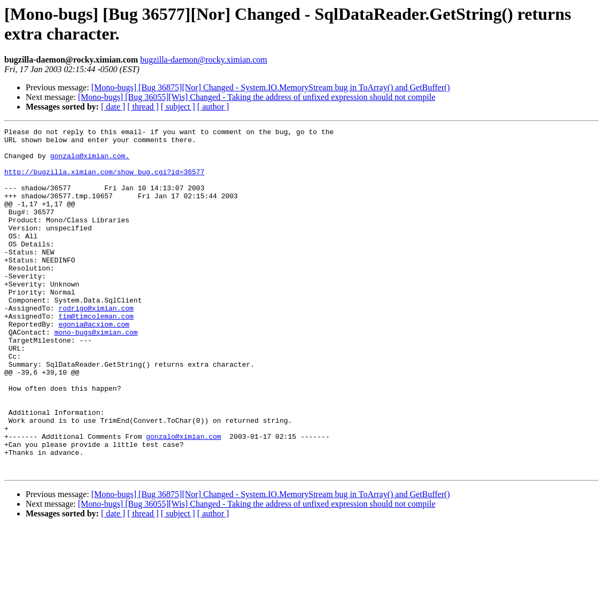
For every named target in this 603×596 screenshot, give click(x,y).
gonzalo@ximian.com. (89, 162)
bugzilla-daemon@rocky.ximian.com (203, 59)
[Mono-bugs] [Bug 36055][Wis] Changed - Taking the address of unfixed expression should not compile (257, 97)
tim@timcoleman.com (95, 354)
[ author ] (213, 106)
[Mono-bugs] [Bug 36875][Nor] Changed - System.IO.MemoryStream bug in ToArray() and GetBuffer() (270, 87)
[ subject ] (178, 106)
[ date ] (113, 106)
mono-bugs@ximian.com (96, 373)
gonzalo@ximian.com (183, 499)
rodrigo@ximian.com (95, 345)
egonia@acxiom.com (93, 364)
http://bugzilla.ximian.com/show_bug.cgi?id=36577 (104, 181)
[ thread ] (143, 106)
